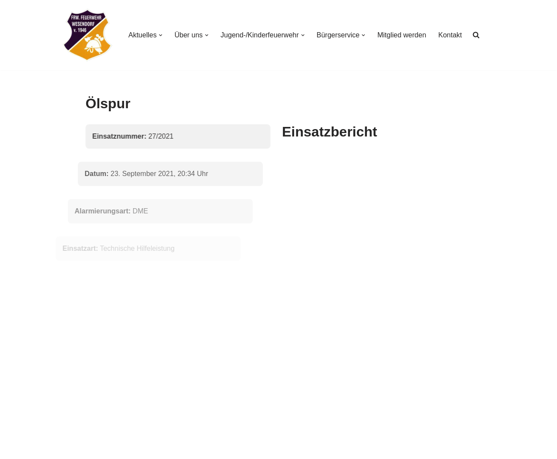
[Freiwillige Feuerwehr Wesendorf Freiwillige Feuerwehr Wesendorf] (87, 35)
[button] (160, 35)
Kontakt (450, 35)
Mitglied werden (401, 35)
